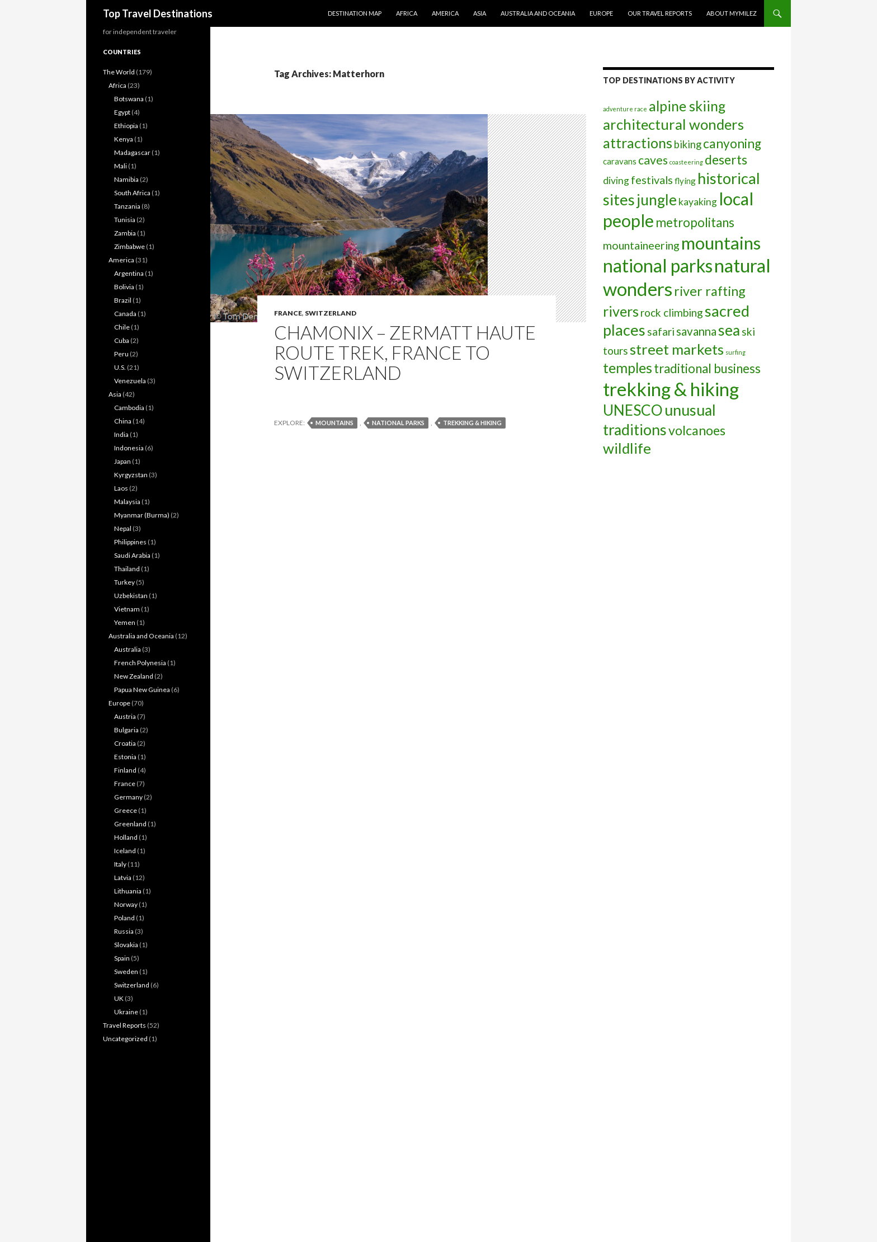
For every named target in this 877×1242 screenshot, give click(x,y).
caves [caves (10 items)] (653, 160)
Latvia (122, 877)
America (445, 13)
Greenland (130, 824)
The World (119, 72)
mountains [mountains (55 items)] (721, 242)
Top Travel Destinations (158, 13)
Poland (124, 918)
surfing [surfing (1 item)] (735, 352)
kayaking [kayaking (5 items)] (697, 202)
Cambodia (129, 407)
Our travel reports (660, 13)
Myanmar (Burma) (141, 515)
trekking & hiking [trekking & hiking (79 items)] (671, 389)
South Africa (132, 193)
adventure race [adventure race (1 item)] (625, 108)
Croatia (125, 743)
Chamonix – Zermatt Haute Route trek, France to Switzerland (405, 352)
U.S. (120, 367)
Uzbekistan (131, 595)
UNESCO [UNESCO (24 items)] (633, 410)
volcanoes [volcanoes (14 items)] (696, 430)
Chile (122, 327)
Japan (122, 461)
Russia (124, 931)
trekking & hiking (472, 422)
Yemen (124, 622)
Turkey (124, 582)
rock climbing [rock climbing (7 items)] (671, 312)
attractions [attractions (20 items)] (637, 142)
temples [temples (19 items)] (627, 367)
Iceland (125, 850)
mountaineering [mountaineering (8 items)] (641, 245)
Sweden (126, 971)
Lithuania (128, 891)
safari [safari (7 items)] (661, 331)
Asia (479, 13)
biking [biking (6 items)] (687, 144)
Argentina (129, 273)
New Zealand (133, 676)
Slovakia (126, 944)
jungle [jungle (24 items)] (656, 200)
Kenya (123, 139)
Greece (125, 810)
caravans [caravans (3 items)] (619, 161)
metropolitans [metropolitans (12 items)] (695, 222)
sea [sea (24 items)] (729, 330)
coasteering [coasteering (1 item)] (686, 162)
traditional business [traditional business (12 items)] (707, 368)
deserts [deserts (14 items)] (726, 159)
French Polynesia (140, 662)
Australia (127, 649)
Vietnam (127, 609)
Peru (121, 354)
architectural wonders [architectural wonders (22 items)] (673, 124)
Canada (125, 313)
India (121, 434)
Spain (122, 958)
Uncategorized (125, 1038)
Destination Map (354, 13)
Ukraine (126, 1012)
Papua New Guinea (142, 689)
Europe (601, 13)
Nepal (122, 528)
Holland (126, 837)
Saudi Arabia (132, 555)
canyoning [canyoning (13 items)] (732, 143)
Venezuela (130, 381)
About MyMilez (731, 13)
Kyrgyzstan (131, 475)
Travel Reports (124, 1025)
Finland (125, 770)
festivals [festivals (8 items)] (652, 179)
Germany (128, 797)
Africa (406, 13)
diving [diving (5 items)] (616, 180)
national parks (398, 422)
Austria (125, 716)
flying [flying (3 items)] (685, 181)
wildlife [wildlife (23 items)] (627, 448)
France (288, 313)
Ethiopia (126, 125)
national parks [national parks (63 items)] (658, 265)
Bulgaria (126, 730)
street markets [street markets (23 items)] (677, 349)
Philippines (130, 542)
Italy (120, 864)
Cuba (121, 340)
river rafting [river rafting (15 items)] (710, 291)
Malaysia (127, 501)
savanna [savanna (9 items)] (696, 331)
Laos (121, 488)
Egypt (122, 112)
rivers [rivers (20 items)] (621, 311)
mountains (334, 422)
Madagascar (132, 152)
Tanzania (127, 206)
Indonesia (129, 448)
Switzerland (330, 313)
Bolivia (124, 287)
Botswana (129, 99)
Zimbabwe (129, 246)
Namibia (126, 179)
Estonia (125, 756)
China (122, 421)
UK (119, 998)
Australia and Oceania (538, 13)
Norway (126, 904)
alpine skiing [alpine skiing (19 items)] (687, 105)
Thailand (127, 568)
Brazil (122, 300)
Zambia (125, 233)
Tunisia (124, 219)
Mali (120, 166)
